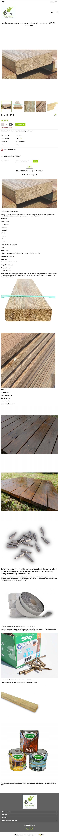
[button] (55, 2)
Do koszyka (20, 124)
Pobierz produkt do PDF (8, 150)
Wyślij (35, 161)
